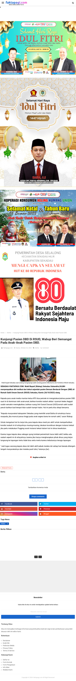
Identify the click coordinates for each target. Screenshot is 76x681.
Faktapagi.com (37, 677)
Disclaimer (6, 640)
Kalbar (3, 523)
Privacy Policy (8, 648)
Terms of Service (8, 651)
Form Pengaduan (9, 665)
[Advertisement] (38, 576)
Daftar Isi (6, 660)
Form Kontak (7, 662)
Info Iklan (6, 667)
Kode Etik (6, 643)
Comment (45, 348)
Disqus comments (38, 496)
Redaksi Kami (7, 670)
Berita (37, 348)
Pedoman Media (8, 645)
